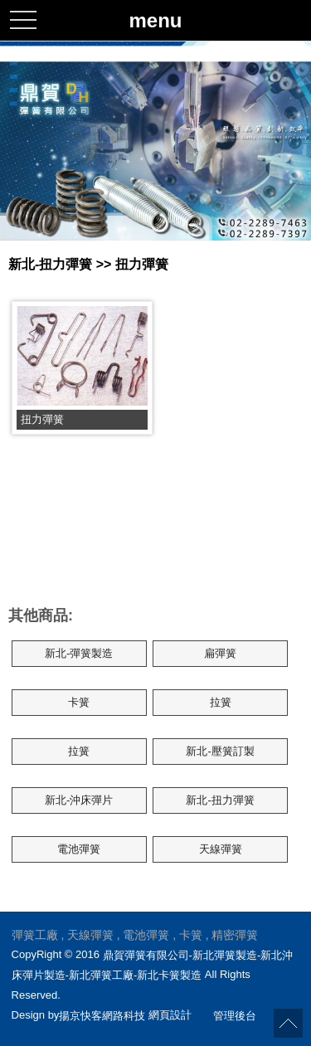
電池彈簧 (78, 849)
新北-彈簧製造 (79, 653)
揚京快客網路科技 (102, 1015)
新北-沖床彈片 (79, 800)
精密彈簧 (234, 934)
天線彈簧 (220, 849)
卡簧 (79, 702)
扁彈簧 (220, 653)
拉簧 (220, 702)
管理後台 (234, 1015)
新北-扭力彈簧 (220, 800)
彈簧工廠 (35, 934)
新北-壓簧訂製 (220, 751)
